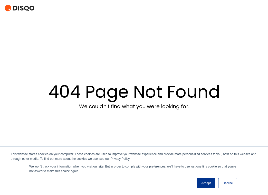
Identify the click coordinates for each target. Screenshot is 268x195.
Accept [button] (206, 183)
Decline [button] (228, 183)
